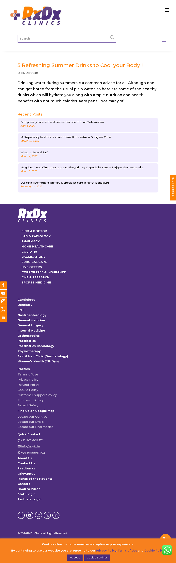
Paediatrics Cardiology (36, 346)
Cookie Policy (28, 390)
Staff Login (26, 494)
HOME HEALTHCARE (37, 246)
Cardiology (26, 299)
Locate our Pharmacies (35, 427)
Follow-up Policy (30, 400)
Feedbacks (26, 468)
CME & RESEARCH (35, 277)
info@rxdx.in (30, 446)
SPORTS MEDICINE (36, 282)
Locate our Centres (32, 416)
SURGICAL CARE (34, 262)
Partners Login (29, 499)
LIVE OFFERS (32, 267)
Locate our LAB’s (31, 422)
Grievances (26, 473)
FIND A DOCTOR (34, 231)
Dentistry (25, 305)
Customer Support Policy (37, 395)
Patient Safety (28, 405)
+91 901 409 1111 (32, 440)
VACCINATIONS (33, 257)
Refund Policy (28, 385)
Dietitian (31, 73)
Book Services (29, 489)
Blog (21, 73)
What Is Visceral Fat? (35, 152)
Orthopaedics (29, 335)
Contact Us (26, 463)
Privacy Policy (28, 379)
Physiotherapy (29, 351)
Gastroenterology (32, 315)
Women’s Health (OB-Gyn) (38, 361)
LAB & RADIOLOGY (36, 236)
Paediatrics (27, 341)
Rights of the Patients (35, 479)
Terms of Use (28, 374)
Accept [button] (75, 557)
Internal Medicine (31, 330)
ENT (21, 310)
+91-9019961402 (32, 452)
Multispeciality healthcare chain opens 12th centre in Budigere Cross (66, 137)
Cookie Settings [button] (97, 557)
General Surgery (30, 325)
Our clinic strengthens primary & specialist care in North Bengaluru (65, 182)
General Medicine (31, 320)
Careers (24, 484)
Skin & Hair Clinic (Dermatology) (43, 356)
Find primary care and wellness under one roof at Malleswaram (62, 122)
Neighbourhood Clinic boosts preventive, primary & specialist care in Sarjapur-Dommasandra (82, 167)
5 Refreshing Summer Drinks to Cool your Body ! (80, 65)
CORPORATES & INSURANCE (44, 272)
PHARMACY (31, 241)
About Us (25, 458)
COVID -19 (29, 251)
